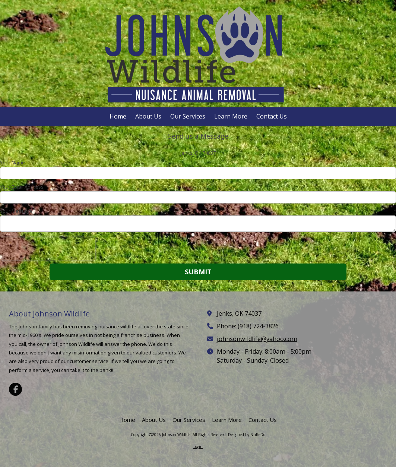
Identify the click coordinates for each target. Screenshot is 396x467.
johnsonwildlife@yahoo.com (257, 339)
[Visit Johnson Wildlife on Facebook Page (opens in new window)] (15, 389)
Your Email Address (22, 187)
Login (198, 446)
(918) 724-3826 (258, 326)
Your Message (16, 211)
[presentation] (47, 248)
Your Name (12, 162)
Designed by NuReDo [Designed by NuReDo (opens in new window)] (246, 434)
